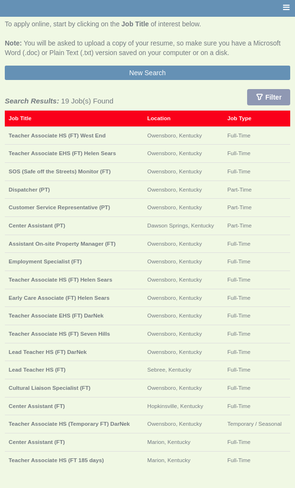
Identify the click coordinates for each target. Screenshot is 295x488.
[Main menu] (286, 8)
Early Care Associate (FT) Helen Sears (59, 298)
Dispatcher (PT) (29, 189)
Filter (273, 97)
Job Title (20, 118)
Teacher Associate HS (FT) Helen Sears (60, 279)
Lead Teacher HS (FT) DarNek (48, 352)
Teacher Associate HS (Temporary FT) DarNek (69, 423)
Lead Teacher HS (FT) (37, 369)
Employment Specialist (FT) (45, 261)
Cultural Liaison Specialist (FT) (50, 388)
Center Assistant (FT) (37, 406)
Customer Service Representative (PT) (59, 207)
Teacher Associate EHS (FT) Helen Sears (62, 153)
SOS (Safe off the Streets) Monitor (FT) (60, 171)
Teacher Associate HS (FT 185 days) (56, 460)
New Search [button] (147, 73)
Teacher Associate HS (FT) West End (57, 135)
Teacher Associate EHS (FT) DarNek (56, 315)
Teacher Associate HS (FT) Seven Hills (59, 333)
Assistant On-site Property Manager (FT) (62, 243)
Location (159, 118)
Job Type (239, 118)
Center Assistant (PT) (37, 225)
